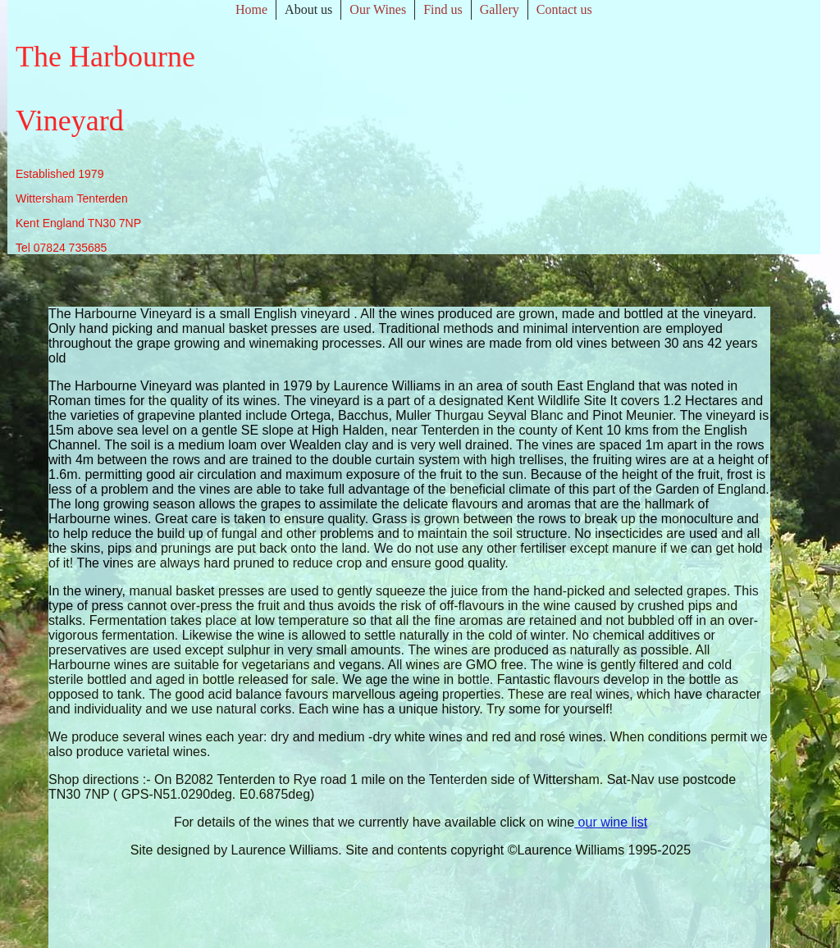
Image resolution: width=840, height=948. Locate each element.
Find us (443, 9)
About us (308, 9)
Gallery (499, 9)
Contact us (564, 9)
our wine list (610, 822)
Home (251, 9)
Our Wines (377, 9)
